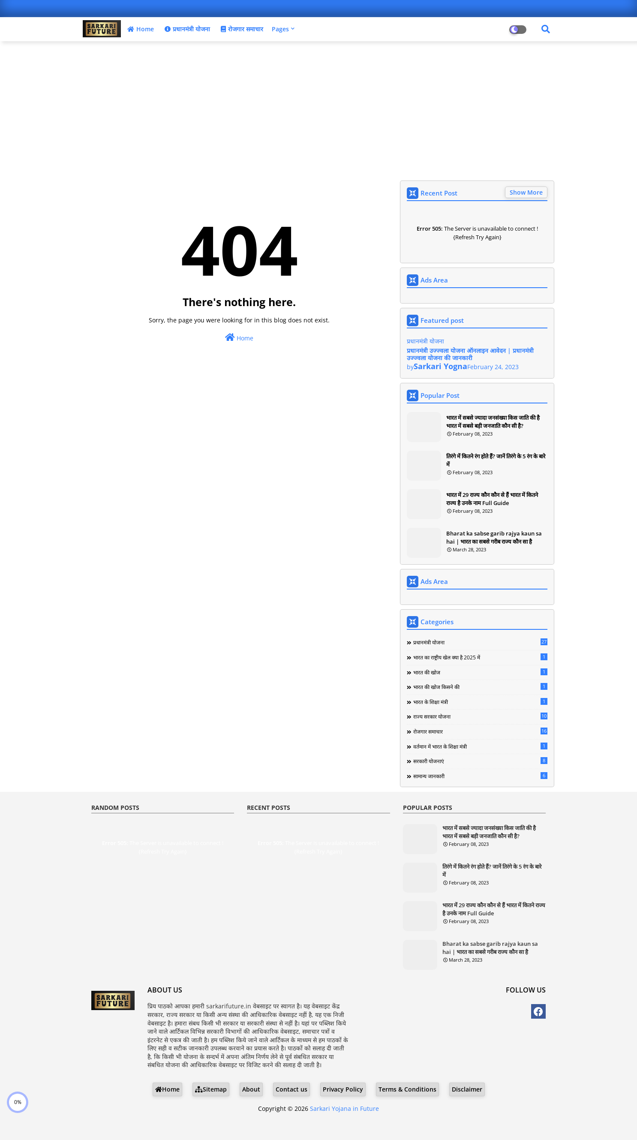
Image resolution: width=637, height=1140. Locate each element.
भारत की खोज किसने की (480, 687)
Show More (526, 192)
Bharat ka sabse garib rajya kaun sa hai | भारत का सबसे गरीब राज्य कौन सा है (494, 537)
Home (139, 29)
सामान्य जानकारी (480, 776)
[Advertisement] (318, 110)
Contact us (291, 1089)
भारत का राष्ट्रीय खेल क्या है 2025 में (480, 657)
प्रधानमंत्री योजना (186, 29)
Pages (280, 29)
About (251, 1089)
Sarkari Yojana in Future (344, 1108)
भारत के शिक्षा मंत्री (480, 702)
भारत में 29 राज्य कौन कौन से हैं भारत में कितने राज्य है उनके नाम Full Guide (492, 498)
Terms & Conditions (407, 1089)
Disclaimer (467, 1089)
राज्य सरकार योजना (480, 716)
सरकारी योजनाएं (480, 761)
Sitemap (211, 1089)
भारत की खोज (480, 672)
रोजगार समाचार (241, 29)
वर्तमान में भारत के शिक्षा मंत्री (480, 746)
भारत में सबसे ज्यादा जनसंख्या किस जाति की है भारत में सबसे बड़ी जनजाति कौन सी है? (493, 421)
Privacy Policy (343, 1089)
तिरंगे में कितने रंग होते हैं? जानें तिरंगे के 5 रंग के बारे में (495, 460)
